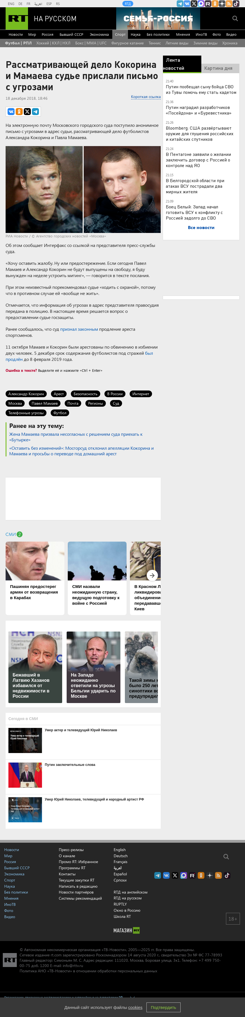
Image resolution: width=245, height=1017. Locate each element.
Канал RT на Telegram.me (180, 3)
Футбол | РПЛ (18, 43)
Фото (217, 34)
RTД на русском (128, 898)
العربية (38, 3)
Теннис (155, 43)
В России (115, 393)
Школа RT (122, 916)
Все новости (201, 227)
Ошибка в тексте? (21, 370)
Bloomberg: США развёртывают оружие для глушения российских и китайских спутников (200, 133)
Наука (136, 34)
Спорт (120, 34)
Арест (59, 393)
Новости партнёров (76, 892)
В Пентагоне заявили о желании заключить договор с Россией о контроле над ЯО (198, 159)
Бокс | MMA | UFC (91, 43)
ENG (11, 3)
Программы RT (72, 867)
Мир (32, 34)
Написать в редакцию (78, 886)
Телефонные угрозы (26, 412)
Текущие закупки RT (76, 880)
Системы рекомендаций (80, 898)
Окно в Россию (127, 910)
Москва (15, 403)
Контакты (67, 874)
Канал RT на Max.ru (201, 3)
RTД (128, 3)
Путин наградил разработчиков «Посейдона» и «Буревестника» (199, 110)
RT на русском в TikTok (236, 3)
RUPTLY (120, 904)
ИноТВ (201, 34)
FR (28, 3)
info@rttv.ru (73, 965)
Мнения (183, 34)
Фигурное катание (127, 43)
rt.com (56, 955)
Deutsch (121, 855)
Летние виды (176, 43)
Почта (72, 403)
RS (58, 3)
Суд (116, 403)
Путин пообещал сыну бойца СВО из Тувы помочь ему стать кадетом (201, 89)
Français (120, 861)
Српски (120, 880)
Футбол (59, 412)
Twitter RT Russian (194, 3)
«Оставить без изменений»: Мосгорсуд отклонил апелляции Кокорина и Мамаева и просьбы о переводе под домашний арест (81, 450)
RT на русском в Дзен (222, 3)
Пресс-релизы (71, 849)
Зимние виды (205, 43)
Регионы (95, 403)
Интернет (140, 393)
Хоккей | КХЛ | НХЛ (53, 43)
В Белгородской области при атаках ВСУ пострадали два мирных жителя (195, 185)
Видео (231, 34)
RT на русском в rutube (208, 3)
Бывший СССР (71, 34)
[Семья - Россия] (158, 18)
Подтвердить (163, 1007)
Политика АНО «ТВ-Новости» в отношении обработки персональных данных (88, 970)
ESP (49, 3)
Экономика (99, 34)
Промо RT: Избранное (78, 861)
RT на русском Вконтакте (187, 3)
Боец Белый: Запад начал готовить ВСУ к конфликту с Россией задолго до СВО (194, 212)
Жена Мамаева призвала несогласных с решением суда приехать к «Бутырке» (76, 436)
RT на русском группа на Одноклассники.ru (215, 3)
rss (229, 3)
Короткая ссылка (146, 96)
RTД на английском (131, 892)
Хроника (229, 43)
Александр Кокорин (26, 393)
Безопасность (85, 393)
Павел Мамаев (45, 403)
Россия (47, 34)
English (120, 849)
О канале (67, 855)
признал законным (79, 329)
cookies (135, 1007)
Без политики (158, 34)
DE (20, 3)
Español (120, 874)
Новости (16, 34)
